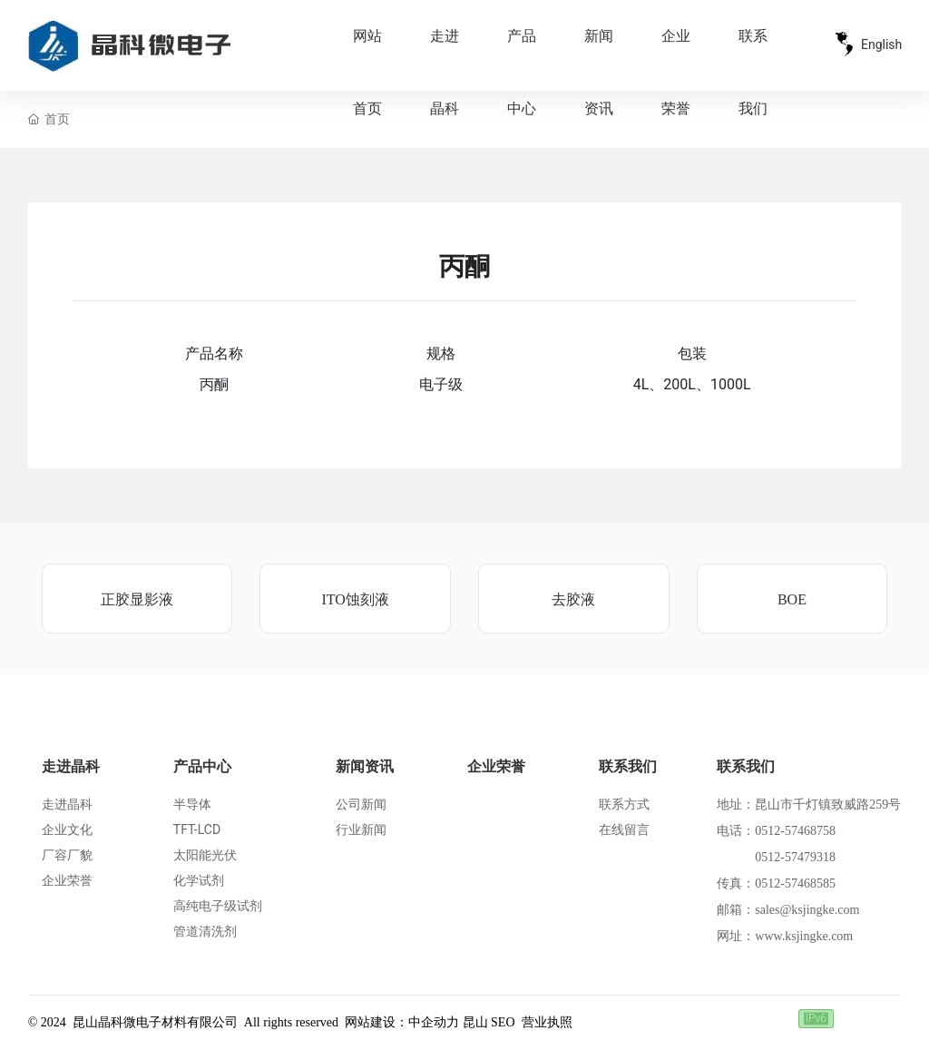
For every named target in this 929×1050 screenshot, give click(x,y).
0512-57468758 (795, 831)
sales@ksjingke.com (807, 910)
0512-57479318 (795, 857)
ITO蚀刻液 (354, 599)
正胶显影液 (137, 599)
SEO (502, 1022)
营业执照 (547, 1022)
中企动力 (433, 1022)
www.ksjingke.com (804, 936)
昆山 (475, 1022)
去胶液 (573, 599)
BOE (792, 599)
